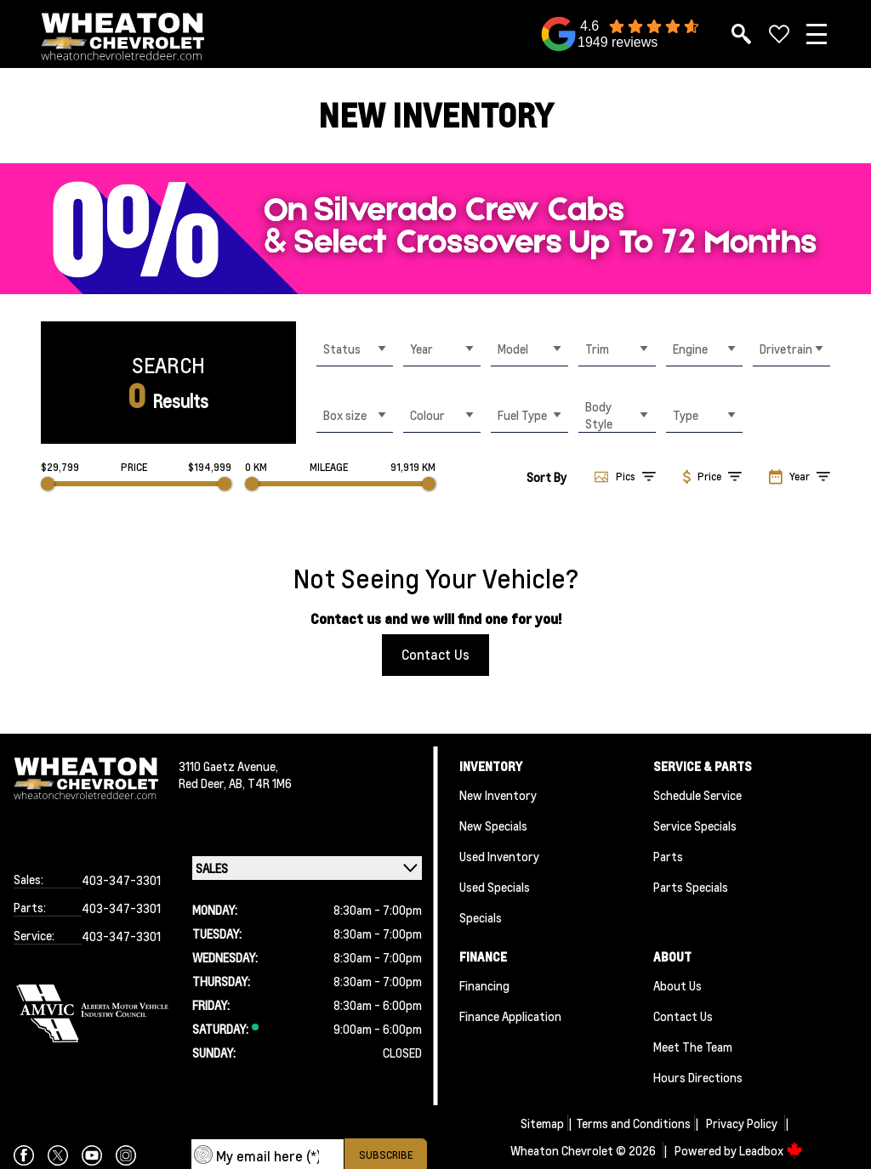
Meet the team (692, 1046)
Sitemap (542, 1123)
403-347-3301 (121, 880)
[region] (435, 228)
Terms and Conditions (633, 1123)
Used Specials (494, 886)
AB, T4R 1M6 (260, 783)
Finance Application (510, 1016)
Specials (480, 917)
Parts (668, 856)
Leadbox (771, 1150)
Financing (484, 985)
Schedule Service (697, 795)
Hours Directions (698, 1077)
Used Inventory (499, 856)
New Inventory (498, 795)
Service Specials (695, 825)
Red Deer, (204, 783)
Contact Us (435, 654)
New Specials (493, 825)
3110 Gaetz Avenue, (228, 766)
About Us (677, 985)
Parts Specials (690, 886)
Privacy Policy (741, 1123)
